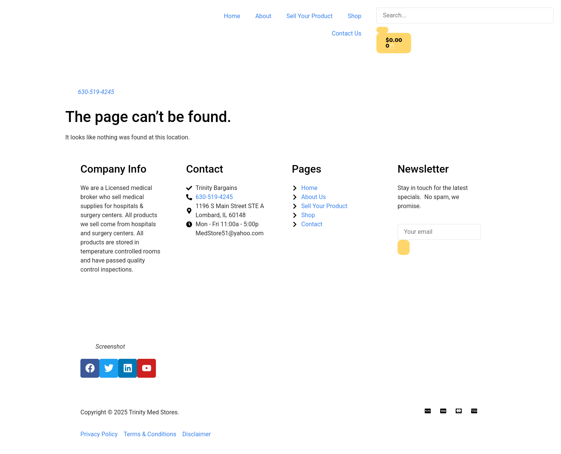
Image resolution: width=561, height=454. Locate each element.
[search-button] (382, 30)
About (263, 16)
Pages (306, 169)
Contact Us (347, 33)
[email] (439, 232)
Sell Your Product (310, 16)
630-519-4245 (96, 92)
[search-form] (464, 15)
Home (232, 16)
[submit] (404, 247)
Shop (354, 16)
